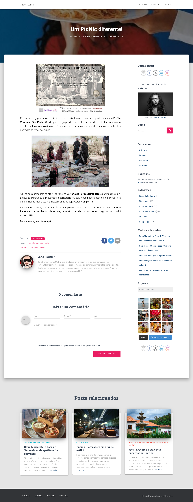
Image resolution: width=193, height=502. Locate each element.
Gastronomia (38, 238)
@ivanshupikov (159, 117)
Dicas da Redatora (147, 196)
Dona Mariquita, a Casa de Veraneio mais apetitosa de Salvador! (41, 450)
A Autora (143, 5)
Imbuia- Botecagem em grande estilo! (155, 255)
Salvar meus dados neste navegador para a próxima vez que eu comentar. (69, 346)
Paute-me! (143, 160)
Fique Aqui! (144, 201)
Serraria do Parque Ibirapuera (33, 247)
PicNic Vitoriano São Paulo (37, 243)
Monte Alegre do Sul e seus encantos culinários (145, 451)
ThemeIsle (168, 496)
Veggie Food (145, 222)
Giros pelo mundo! (147, 211)
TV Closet (143, 217)
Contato (167, 5)
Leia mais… (53, 470)
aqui (140, 182)
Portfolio (155, 5)
